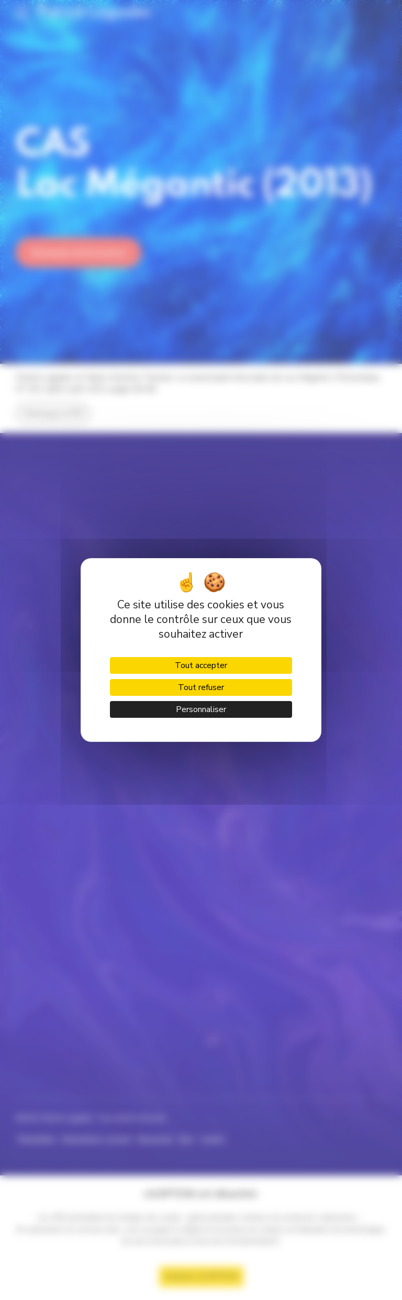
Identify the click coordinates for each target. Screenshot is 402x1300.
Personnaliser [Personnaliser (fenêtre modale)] (201, 709)
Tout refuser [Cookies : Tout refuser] (201, 687)
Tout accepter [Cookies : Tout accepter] (201, 665)
